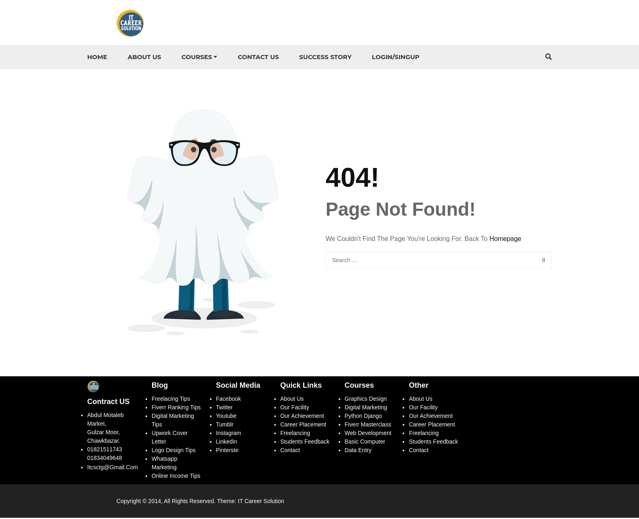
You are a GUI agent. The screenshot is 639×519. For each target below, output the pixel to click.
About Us (144, 57)
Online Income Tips (176, 477)
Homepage (505, 239)
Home (97, 57)
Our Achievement (302, 417)
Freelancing (295, 434)
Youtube (226, 417)
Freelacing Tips (171, 400)
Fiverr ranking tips (176, 408)
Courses (196, 57)
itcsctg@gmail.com (112, 468)
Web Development (368, 434)
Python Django (363, 417)
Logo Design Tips (174, 451)
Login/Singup (396, 57)
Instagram (229, 434)
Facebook (228, 400)
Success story (325, 57)
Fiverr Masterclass (369, 425)
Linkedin (226, 442)
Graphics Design (366, 400)
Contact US (258, 57)
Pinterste (227, 451)
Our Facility (294, 408)
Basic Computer (365, 442)
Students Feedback (305, 442)
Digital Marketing (366, 408)
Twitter (224, 408)
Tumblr (225, 425)
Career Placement (303, 425)
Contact (290, 451)
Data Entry (358, 451)
